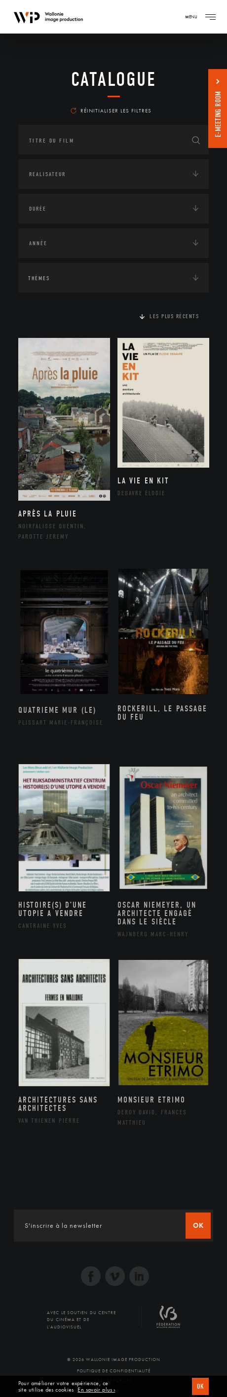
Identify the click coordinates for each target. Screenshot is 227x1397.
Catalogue (113, 79)
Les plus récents (174, 316)
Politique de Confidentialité (114, 1371)
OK (200, 1386)
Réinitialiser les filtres (111, 110)
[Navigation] (210, 17)
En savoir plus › (96, 1390)
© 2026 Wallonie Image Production (113, 1359)
